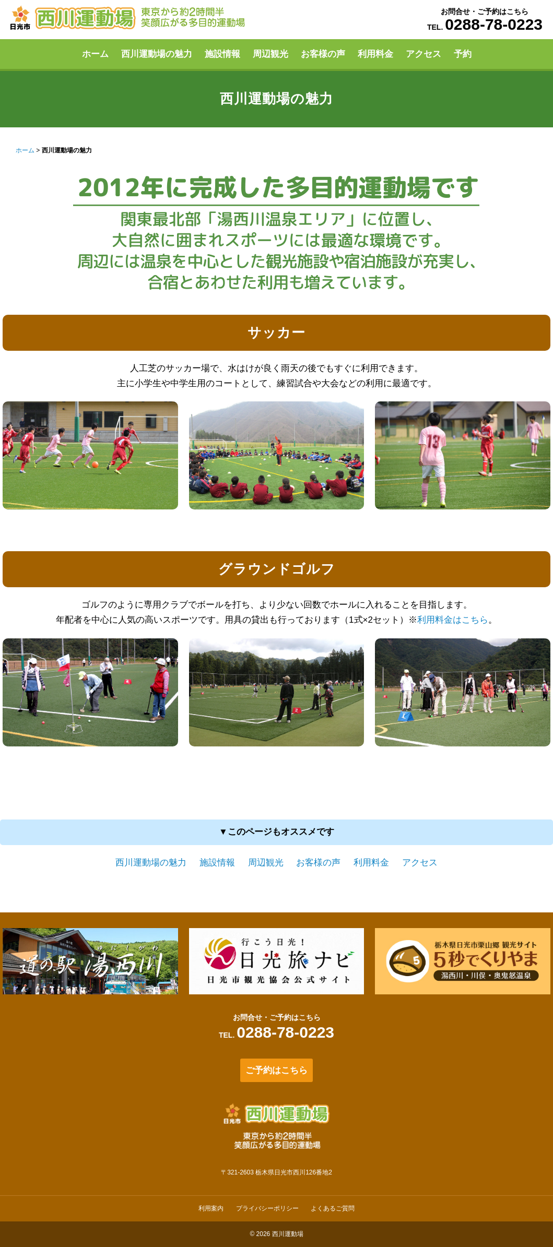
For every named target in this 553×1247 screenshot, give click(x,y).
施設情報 (222, 54)
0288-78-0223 (494, 24)
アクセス (423, 54)
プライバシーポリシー (267, 1208)
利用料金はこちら (452, 620)
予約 (463, 54)
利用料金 (375, 54)
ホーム (95, 54)
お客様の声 (323, 54)
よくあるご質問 (333, 1208)
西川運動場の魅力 (156, 54)
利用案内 (210, 1208)
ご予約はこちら (276, 1070)
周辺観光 (270, 54)
